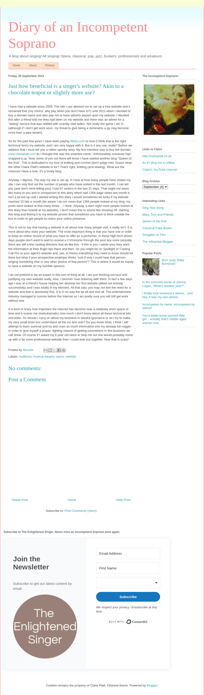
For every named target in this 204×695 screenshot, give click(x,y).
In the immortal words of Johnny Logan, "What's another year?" (164, 284)
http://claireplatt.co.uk (157, 156)
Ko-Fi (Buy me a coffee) (158, 162)
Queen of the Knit (154, 221)
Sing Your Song (153, 207)
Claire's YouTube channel (159, 169)
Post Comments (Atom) (81, 511)
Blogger (152, 685)
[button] (45, 627)
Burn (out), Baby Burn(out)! (173, 262)
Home (16, 65)
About (32, 65)
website (70, 356)
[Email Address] (128, 553)
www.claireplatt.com (22, 154)
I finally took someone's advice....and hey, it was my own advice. (167, 295)
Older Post (123, 500)
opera (60, 356)
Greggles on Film (154, 234)
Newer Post (20, 500)
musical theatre (43, 356)
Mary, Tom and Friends (158, 214)
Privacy (49, 65)
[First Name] (128, 568)
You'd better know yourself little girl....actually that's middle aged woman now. (164, 319)
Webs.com (77, 141)
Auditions (25, 356)
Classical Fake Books (157, 228)
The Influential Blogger (157, 241)
